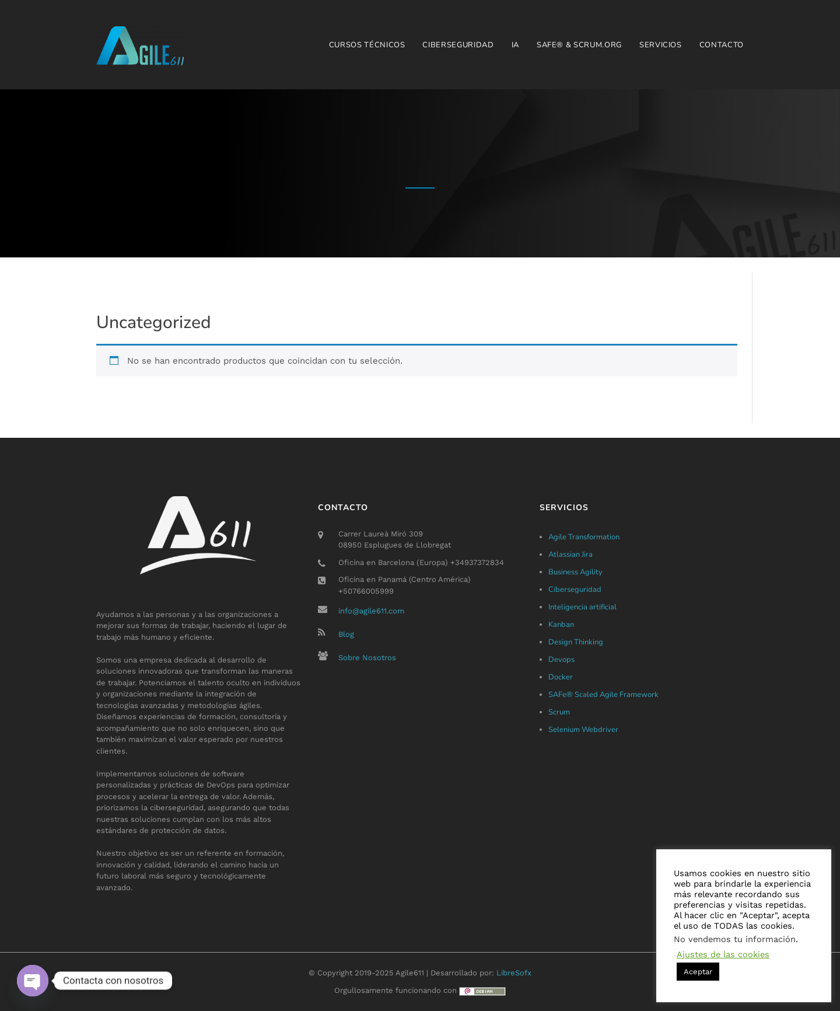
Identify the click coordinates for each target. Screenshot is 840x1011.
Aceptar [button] (698, 971)
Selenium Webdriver (583, 729)
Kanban (561, 624)
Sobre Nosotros (367, 657)
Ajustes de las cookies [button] (723, 954)
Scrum (559, 712)
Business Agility (575, 572)
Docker (560, 677)
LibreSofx (513, 972)
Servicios (660, 45)
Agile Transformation (584, 537)
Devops (561, 659)
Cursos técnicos (367, 45)
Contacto (721, 45)
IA (515, 45)
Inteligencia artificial (582, 607)
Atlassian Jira (570, 554)
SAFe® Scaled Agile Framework (603, 694)
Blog (346, 634)
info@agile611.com (371, 610)
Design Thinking (575, 642)
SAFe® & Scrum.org (579, 45)
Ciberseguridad (458, 45)
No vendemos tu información (735, 939)
